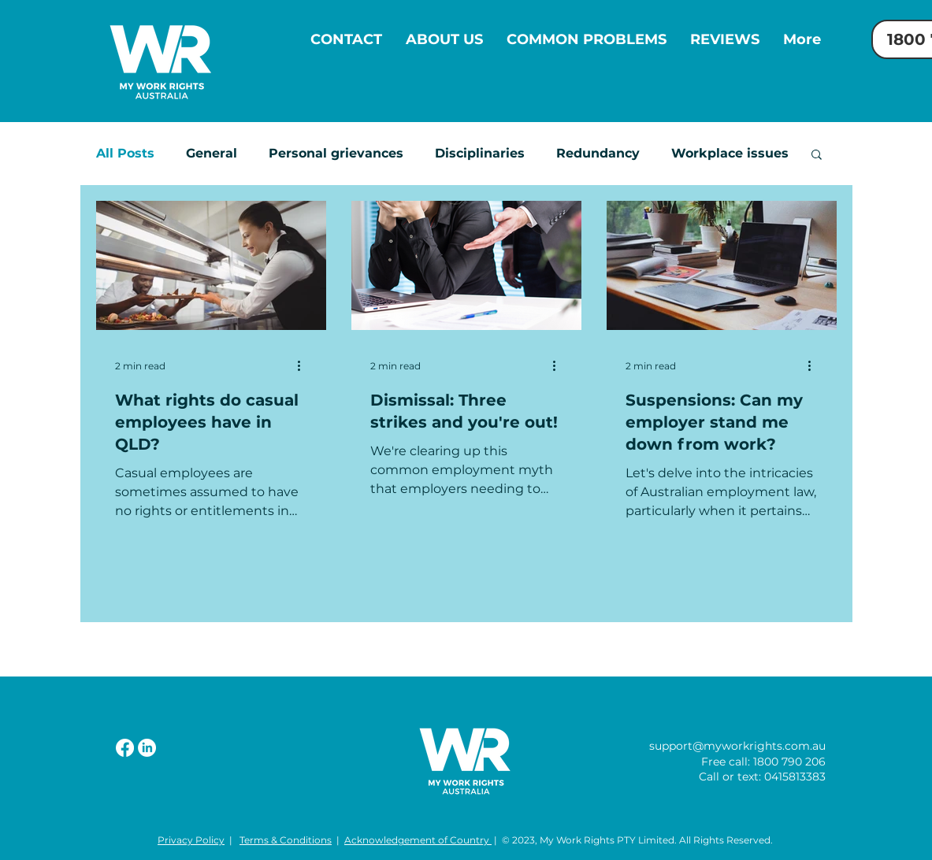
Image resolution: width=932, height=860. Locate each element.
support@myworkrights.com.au (737, 746)
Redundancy (598, 153)
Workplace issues (730, 153)
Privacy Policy (191, 840)
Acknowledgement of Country (418, 840)
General (211, 153)
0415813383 (795, 776)
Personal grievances (336, 153)
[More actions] (304, 365)
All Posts (125, 153)
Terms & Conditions (285, 840)
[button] (816, 155)
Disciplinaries (480, 153)
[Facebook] (125, 748)
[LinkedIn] (147, 748)
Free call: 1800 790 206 (763, 761)
